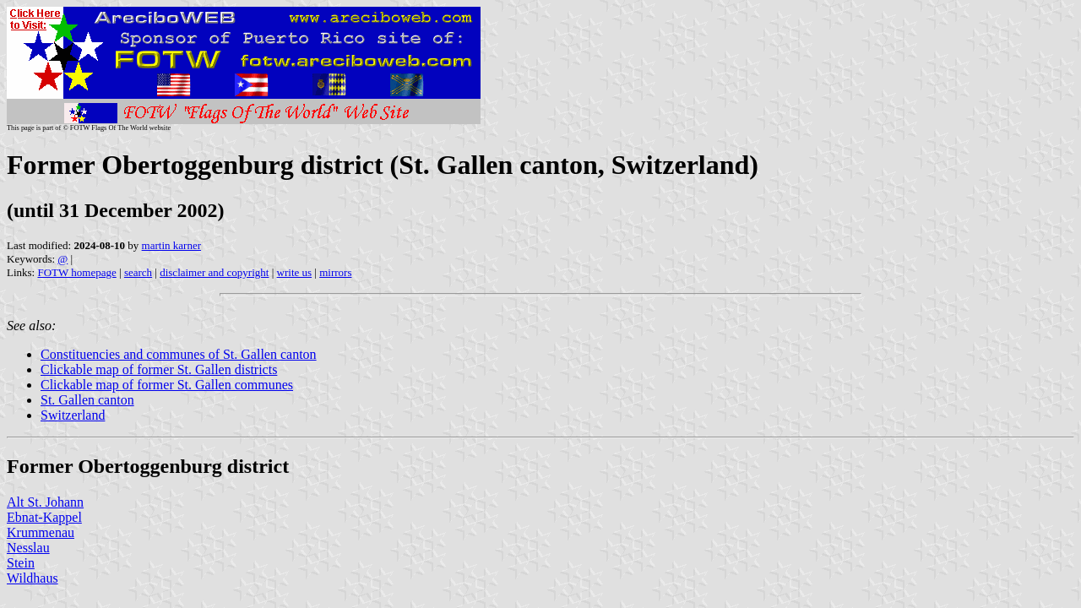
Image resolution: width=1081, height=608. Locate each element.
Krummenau (40, 532)
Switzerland (73, 415)
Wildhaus (32, 578)
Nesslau (28, 547)
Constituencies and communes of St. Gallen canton (179, 354)
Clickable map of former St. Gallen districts (159, 369)
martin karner (171, 245)
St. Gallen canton (87, 400)
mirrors (335, 272)
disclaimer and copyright (214, 272)
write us (294, 272)
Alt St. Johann (45, 502)
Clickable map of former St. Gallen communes (167, 384)
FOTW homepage (76, 272)
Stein (21, 563)
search (138, 272)
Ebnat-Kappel (44, 517)
